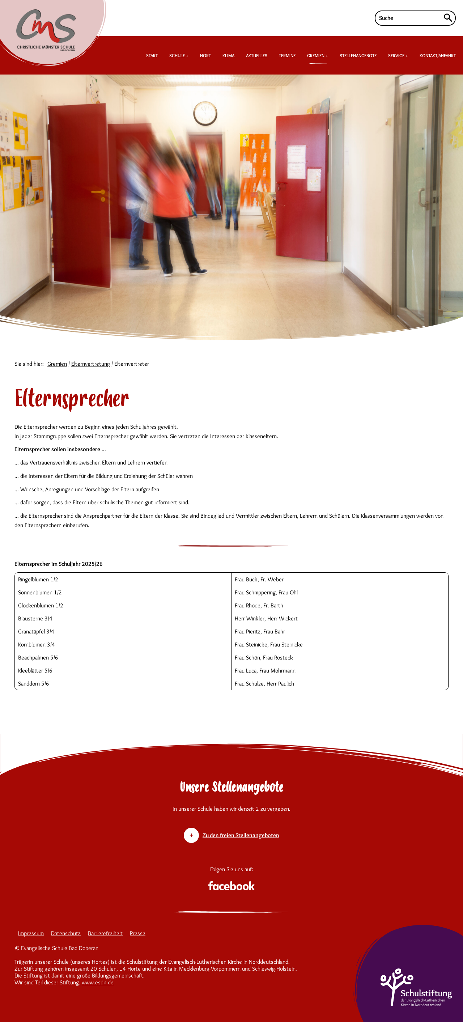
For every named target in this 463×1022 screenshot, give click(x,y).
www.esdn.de (98, 982)
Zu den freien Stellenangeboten (241, 835)
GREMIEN (317, 55)
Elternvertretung (90, 363)
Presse (137, 933)
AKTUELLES (256, 55)
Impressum (31, 933)
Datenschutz (66, 933)
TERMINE (287, 55)
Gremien (57, 363)
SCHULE (177, 55)
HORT (205, 55)
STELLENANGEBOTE (358, 55)
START (152, 55)
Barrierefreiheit (105, 933)
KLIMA (228, 55)
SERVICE (396, 55)
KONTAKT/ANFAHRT (438, 55)
